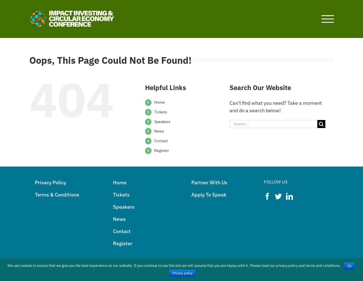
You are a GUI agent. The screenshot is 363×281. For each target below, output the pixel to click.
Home (159, 102)
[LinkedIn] (289, 196)
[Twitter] (278, 196)
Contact (161, 140)
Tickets (160, 111)
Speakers (162, 121)
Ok (349, 266)
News (159, 131)
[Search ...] (274, 124)
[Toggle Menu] (327, 19)
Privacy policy (182, 273)
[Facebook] (267, 196)
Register (161, 150)
